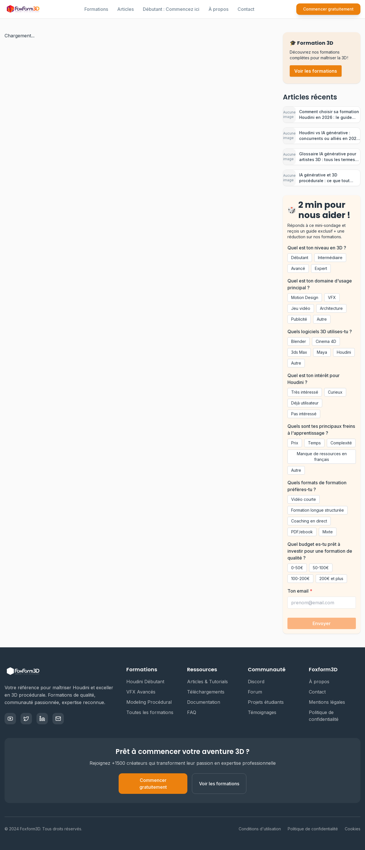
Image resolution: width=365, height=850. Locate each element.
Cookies (352, 828)
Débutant (299, 257)
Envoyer (322, 623)
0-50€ (297, 567)
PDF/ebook (302, 531)
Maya (322, 352)
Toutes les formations (152, 712)
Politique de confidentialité (334, 715)
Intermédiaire (330, 257)
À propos (218, 9)
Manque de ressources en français (322, 456)
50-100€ (321, 567)
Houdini (344, 352)
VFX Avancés (143, 692)
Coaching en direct (309, 520)
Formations (96, 9)
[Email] (58, 718)
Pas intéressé (304, 413)
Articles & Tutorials (209, 681)
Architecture (331, 308)
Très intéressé (304, 392)
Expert (321, 268)
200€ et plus (331, 578)
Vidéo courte (303, 499)
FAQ (194, 712)
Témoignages (264, 712)
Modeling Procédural (151, 702)
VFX (332, 297)
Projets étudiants (268, 702)
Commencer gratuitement (328, 9)
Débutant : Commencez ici (171, 9)
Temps (314, 442)
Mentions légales (329, 702)
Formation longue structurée (317, 510)
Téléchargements (208, 692)
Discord (258, 681)
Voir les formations (315, 71)
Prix (294, 442)
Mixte (328, 531)
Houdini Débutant (147, 681)
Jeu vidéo (300, 308)
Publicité (299, 319)
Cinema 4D (326, 341)
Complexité (341, 442)
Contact (246, 9)
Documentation (206, 702)
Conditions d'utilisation (260, 828)
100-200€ (300, 578)
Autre (322, 319)
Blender (298, 341)
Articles (125, 9)
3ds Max (299, 352)
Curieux (335, 392)
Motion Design (304, 297)
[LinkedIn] (42, 718)
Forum (257, 692)
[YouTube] (10, 718)
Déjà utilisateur (305, 402)
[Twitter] (26, 718)
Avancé (298, 268)
